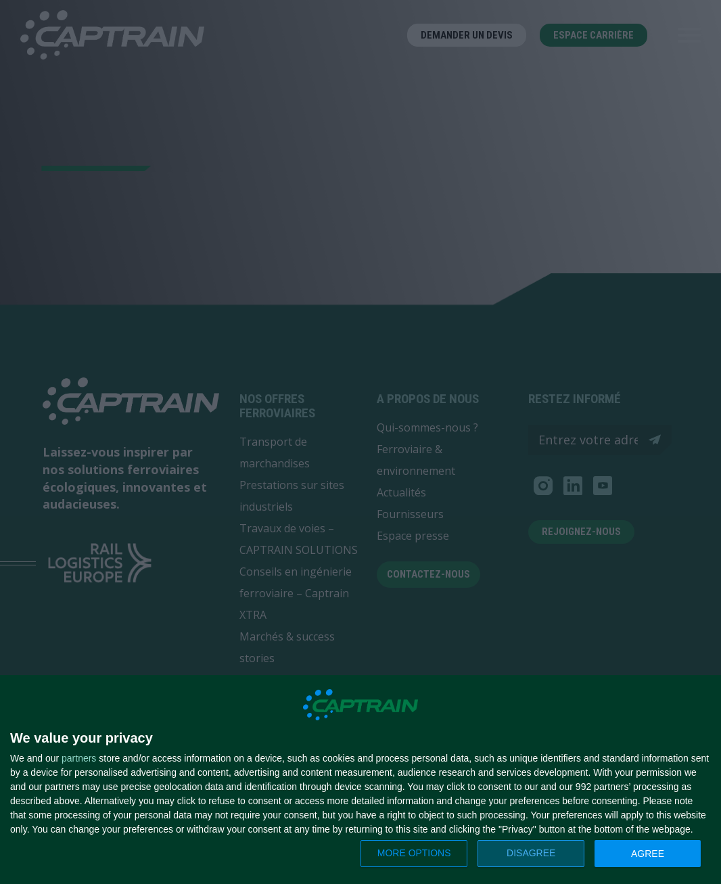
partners (79, 758)
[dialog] (360, 780)
